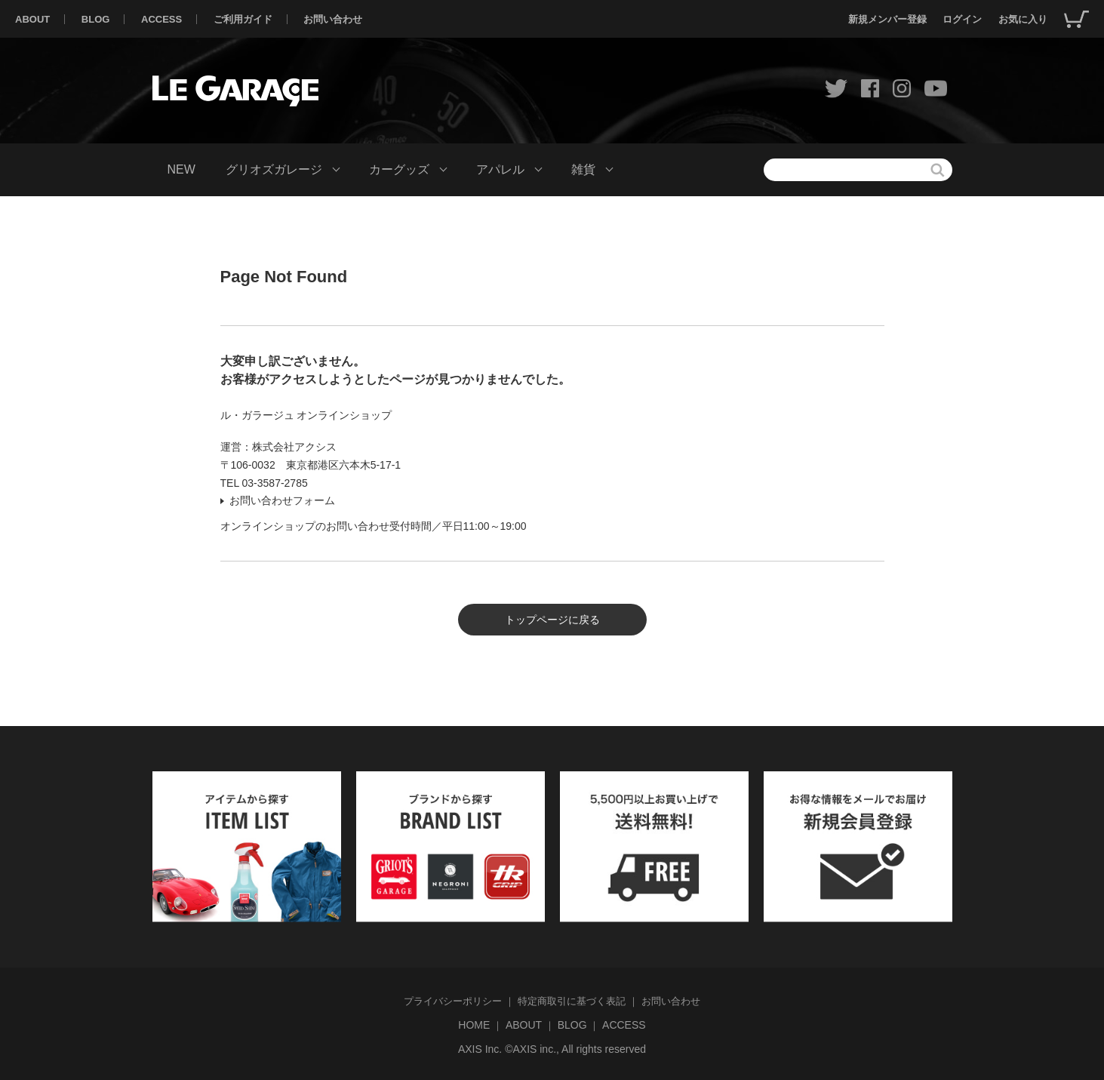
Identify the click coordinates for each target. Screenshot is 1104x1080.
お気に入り (1022, 19)
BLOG (95, 19)
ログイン (962, 19)
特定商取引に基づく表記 (572, 1001)
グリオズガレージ (274, 169)
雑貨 (583, 169)
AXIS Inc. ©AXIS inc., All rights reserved (552, 1049)
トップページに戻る (552, 620)
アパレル (500, 169)
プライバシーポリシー (453, 1001)
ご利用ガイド (243, 19)
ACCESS (161, 19)
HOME (474, 1025)
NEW (181, 169)
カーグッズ (399, 169)
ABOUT (32, 19)
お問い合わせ (332, 19)
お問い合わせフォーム (282, 500)
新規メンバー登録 (887, 19)
